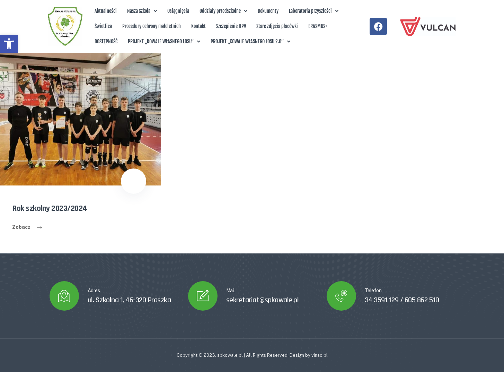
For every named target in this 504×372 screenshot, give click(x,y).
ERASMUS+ (317, 26)
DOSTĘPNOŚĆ (106, 41)
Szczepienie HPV (231, 26)
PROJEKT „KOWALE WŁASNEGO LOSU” (164, 41)
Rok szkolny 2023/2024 (49, 208)
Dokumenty (268, 11)
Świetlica (103, 26)
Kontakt (198, 26)
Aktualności (106, 11)
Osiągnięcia (178, 11)
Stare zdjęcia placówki (277, 26)
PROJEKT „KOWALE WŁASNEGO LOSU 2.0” (250, 41)
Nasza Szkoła (142, 11)
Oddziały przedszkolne (223, 11)
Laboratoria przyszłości (313, 11)
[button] (9, 44)
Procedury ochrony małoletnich (151, 26)
